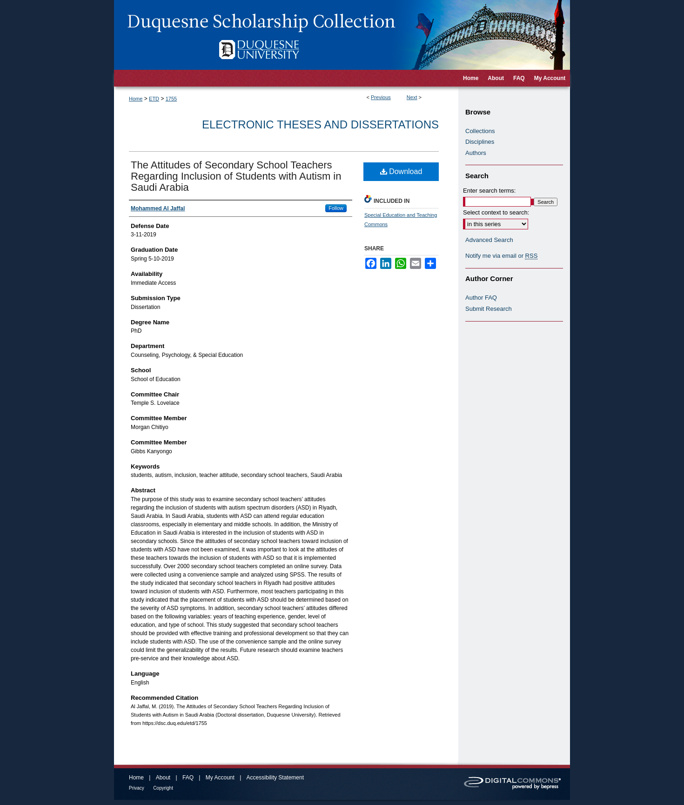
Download (401, 171)
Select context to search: (496, 212)
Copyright (163, 788)
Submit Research (488, 308)
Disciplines (479, 141)
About (163, 777)
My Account (220, 777)
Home (135, 98)
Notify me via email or (501, 256)
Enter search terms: (489, 190)
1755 (171, 98)
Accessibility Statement (275, 777)
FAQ (188, 777)
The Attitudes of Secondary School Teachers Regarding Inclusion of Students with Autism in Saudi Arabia (236, 176)
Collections (480, 130)
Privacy (136, 788)
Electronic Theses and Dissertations (320, 124)
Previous (381, 97)
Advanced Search (489, 239)
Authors (475, 152)
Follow (336, 208)
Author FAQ (481, 297)
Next (412, 97)
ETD (154, 98)
